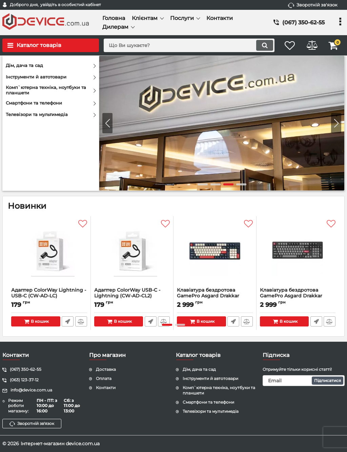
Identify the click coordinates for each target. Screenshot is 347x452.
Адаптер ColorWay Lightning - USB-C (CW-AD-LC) (49, 296)
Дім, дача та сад (199, 369)
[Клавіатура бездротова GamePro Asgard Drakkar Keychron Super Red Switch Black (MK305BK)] (298, 253)
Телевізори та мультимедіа (211, 411)
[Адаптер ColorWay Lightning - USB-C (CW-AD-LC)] (49, 253)
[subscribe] (304, 380)
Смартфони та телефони (208, 402)
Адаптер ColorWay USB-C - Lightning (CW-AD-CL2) (132, 296)
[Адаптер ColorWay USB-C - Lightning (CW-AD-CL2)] (132, 253)
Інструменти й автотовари (210, 378)
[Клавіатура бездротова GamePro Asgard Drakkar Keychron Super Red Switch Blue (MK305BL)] (215, 253)
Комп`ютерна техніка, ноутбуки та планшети (219, 390)
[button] (336, 123)
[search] (186, 45)
